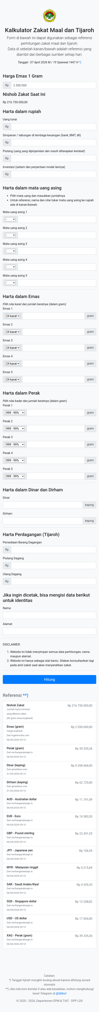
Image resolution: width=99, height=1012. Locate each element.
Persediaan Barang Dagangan (22, 542)
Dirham (7, 513)
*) (80, 62)
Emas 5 (8, 372)
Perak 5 (8, 469)
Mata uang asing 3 (15, 244)
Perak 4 (8, 453)
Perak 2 (8, 421)
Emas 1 (8, 308)
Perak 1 (8, 405)
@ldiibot (61, 993)
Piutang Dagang (13, 558)
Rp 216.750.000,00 (15, 102)
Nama (7, 608)
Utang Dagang (12, 574)
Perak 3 (8, 437)
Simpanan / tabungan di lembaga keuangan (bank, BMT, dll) (42, 135)
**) (25, 695)
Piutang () (44, 151)
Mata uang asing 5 (15, 275)
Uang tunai (10, 119)
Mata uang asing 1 (15, 212)
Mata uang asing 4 (15, 259)
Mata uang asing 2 (15, 228)
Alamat (7, 624)
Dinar (6, 497)
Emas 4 (8, 356)
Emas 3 (8, 340)
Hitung (49, 679)
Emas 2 (8, 324)
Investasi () (34, 167)
